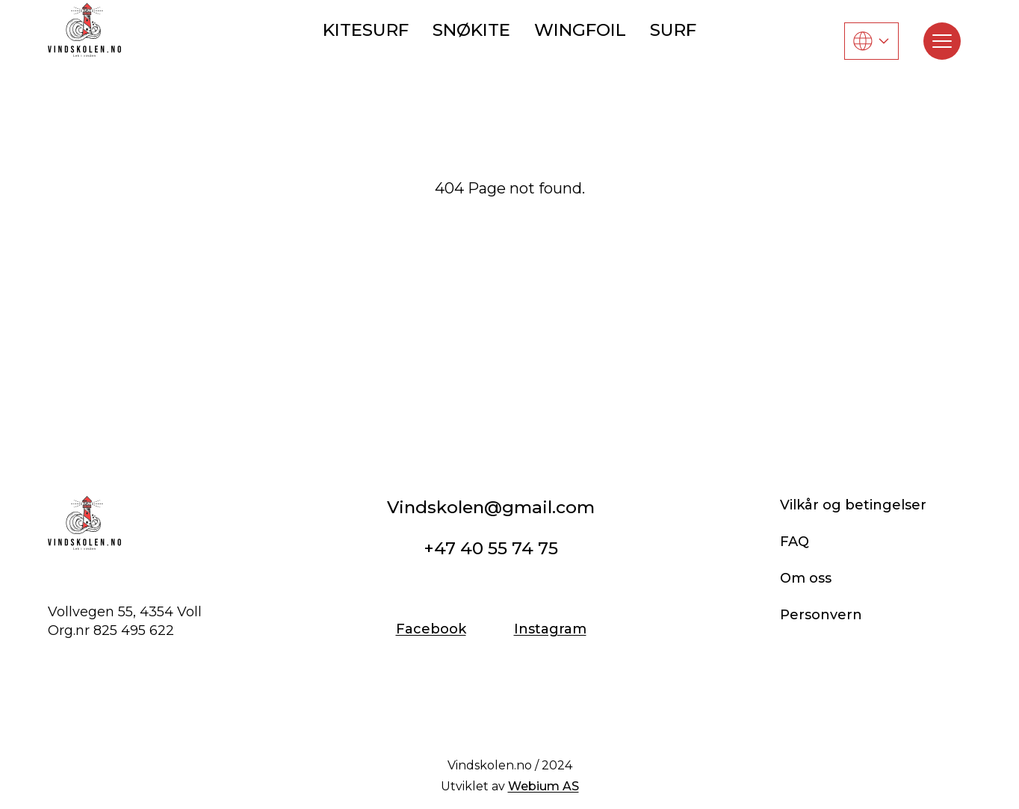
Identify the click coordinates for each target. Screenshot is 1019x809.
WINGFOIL (580, 29)
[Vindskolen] (84, 30)
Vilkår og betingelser (853, 505)
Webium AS (543, 786)
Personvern (821, 615)
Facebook (431, 629)
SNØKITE (471, 29)
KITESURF (366, 29)
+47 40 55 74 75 (491, 548)
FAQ (794, 541)
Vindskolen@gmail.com (491, 507)
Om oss (805, 578)
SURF (673, 29)
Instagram (550, 629)
